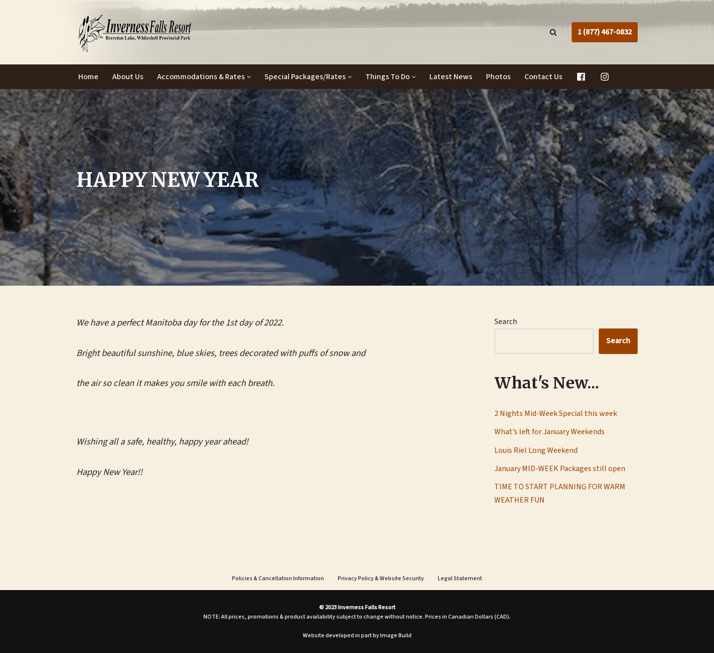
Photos (498, 76)
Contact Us (543, 76)
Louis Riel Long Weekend (536, 450)
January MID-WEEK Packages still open (559, 468)
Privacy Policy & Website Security (381, 578)
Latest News (450, 76)
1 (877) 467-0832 (605, 32)
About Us (127, 76)
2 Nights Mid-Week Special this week (555, 413)
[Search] (553, 32)
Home (88, 76)
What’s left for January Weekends (549, 431)
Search (505, 321)
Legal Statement (460, 578)
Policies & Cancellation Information (278, 578)
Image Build (396, 635)
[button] (249, 77)
